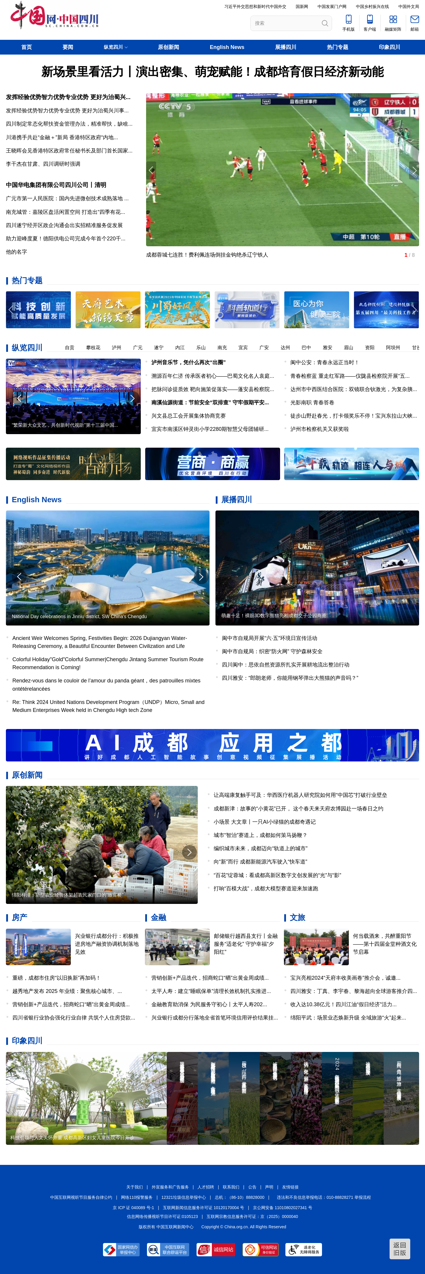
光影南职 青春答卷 (312, 402)
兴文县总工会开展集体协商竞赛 (188, 416)
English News (227, 47)
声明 (269, 1187)
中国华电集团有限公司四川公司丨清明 (56, 185)
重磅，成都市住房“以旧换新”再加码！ (56, 978)
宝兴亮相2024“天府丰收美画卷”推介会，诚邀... (345, 978)
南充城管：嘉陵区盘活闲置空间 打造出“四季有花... (65, 212)
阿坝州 (396, 347)
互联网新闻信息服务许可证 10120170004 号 (203, 1207)
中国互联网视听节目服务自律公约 (81, 1197)
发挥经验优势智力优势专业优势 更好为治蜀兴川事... (67, 111)
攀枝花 (96, 347)
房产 (19, 917)
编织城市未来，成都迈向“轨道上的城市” (261, 848)
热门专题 (337, 47)
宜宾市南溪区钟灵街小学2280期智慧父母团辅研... (210, 429)
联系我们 (231, 1187)
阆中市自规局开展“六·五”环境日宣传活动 (269, 638)
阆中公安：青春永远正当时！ (324, 362)
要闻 (68, 47)
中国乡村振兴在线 (372, 6)
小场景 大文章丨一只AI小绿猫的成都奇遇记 (265, 822)
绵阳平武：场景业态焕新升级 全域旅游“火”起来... (348, 1018)
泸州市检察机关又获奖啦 (319, 429)
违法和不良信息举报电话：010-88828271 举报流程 (324, 1197)
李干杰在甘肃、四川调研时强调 (43, 164)
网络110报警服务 (137, 1197)
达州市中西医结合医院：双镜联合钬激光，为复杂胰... (353, 389)
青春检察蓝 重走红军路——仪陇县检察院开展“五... (350, 376)
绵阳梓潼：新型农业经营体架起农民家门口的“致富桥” (68, 894)
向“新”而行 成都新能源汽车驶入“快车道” (260, 862)
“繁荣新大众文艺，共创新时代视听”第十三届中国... (65, 425)
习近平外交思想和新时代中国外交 (255, 6)
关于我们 (134, 1187)
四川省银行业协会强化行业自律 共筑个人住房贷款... (73, 1018)
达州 (288, 347)
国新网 (302, 6)
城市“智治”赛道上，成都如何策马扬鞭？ (261, 835)
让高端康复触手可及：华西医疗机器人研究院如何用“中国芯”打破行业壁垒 (300, 795)
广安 (267, 347)
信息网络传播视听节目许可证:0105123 (162, 1216)
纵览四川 (27, 347)
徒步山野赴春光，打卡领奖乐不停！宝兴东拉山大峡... (353, 416)
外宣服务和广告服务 (170, 1187)
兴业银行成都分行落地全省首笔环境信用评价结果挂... (214, 1018)
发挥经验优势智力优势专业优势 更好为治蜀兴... (68, 97)
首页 (26, 47)
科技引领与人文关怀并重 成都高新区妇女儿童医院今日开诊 (72, 1137)
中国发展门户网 (332, 6)
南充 (225, 347)
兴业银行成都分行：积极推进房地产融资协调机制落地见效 (107, 944)
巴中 (309, 347)
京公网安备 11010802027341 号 (282, 1207)
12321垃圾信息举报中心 (183, 1197)
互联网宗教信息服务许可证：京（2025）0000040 (252, 1216)
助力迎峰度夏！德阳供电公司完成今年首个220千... (65, 239)
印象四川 (389, 47)
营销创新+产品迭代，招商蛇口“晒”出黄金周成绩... (71, 1004)
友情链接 (290, 1187)
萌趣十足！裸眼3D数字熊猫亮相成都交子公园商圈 (273, 615)
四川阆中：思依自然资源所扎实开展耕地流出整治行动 (285, 665)
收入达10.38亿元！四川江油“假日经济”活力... (343, 1004)
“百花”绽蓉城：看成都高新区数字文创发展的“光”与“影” (277, 875)
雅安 (331, 347)
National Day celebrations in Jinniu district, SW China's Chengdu (79, 616)
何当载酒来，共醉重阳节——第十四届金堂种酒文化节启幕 (385, 944)
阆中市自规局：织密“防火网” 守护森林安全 (272, 651)
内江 (183, 347)
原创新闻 (168, 47)
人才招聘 (205, 1187)
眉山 (352, 347)
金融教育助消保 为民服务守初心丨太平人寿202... (209, 1004)
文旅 (297, 917)
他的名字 (16, 252)
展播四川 (285, 47)
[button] (414, 310)
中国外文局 (408, 6)
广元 (141, 347)
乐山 (204, 347)
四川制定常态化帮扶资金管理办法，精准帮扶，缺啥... (69, 124)
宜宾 (246, 347)
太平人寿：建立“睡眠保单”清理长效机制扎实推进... (211, 991)
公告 (252, 1187)
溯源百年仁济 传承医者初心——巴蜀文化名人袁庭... (212, 376)
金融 (158, 917)
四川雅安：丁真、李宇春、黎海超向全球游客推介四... (353, 991)
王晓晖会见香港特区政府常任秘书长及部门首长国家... (69, 151)
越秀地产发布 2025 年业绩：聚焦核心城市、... (67, 991)
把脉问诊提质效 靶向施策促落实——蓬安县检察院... (212, 389)
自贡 (73, 347)
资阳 (373, 347)
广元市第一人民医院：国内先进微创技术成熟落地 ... (67, 198)
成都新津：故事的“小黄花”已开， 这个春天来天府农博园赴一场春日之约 (298, 809)
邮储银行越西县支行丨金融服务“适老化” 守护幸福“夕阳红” (246, 944)
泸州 (120, 347)
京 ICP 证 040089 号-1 (133, 1207)
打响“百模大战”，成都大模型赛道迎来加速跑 (266, 889)
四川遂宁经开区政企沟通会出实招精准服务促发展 (64, 225)
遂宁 (162, 347)
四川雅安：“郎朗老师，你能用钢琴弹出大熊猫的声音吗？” (290, 678)
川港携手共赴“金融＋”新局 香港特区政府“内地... (62, 137)
